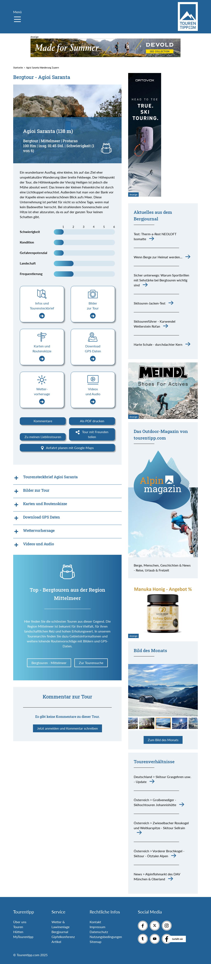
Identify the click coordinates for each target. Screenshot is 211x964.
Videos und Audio (93, 395)
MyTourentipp (23, 937)
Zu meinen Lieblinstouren (43, 437)
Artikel (56, 942)
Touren (18, 927)
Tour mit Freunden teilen (92, 434)
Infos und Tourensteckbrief (42, 310)
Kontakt (95, 922)
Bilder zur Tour (93, 310)
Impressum (97, 927)
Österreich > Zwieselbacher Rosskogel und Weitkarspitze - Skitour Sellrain (161, 825)
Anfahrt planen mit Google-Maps (67, 448)
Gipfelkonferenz (63, 937)
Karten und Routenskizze (42, 353)
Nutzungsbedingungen (106, 937)
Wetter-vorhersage (42, 395)
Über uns (19, 922)
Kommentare (43, 421)
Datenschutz (99, 932)
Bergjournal (60, 932)
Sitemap (95, 942)
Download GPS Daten (93, 353)
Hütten (18, 932)
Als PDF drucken (92, 421)
